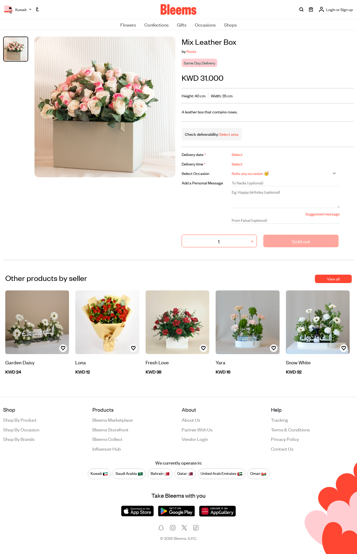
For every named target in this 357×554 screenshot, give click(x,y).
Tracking (279, 419)
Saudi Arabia (129, 473)
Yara (220, 362)
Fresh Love (157, 362)
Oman (258, 473)
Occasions (205, 24)
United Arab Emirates (221, 473)
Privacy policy (285, 439)
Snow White (298, 362)
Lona (80, 362)
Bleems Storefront (110, 429)
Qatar (185, 473)
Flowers (128, 24)
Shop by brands (18, 439)
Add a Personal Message (202, 182)
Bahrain (160, 473)
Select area (229, 134)
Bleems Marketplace (112, 419)
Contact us (282, 448)
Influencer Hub (106, 448)
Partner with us (197, 429)
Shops (230, 24)
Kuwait (99, 473)
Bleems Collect (107, 439)
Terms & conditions (290, 429)
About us (191, 419)
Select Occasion (195, 173)
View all (333, 278)
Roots (191, 51)
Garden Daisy (19, 362)
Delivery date (194, 154)
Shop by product (20, 419)
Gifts (181, 24)
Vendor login (195, 439)
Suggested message (322, 213)
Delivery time (194, 164)
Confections (156, 24)
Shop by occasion (21, 429)
